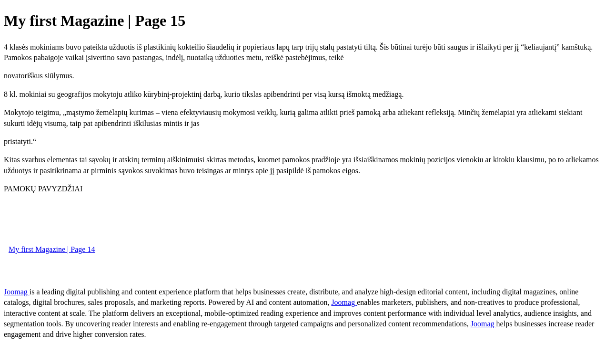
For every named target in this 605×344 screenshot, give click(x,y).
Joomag (17, 292)
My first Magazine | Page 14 (52, 249)
